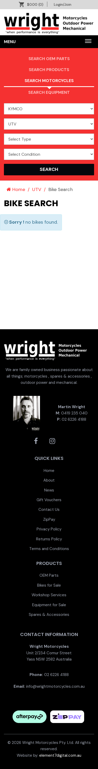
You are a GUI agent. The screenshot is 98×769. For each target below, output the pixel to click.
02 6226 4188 (74, 419)
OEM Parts (49, 575)
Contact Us (49, 509)
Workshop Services (49, 595)
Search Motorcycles (49, 80)
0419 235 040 (74, 413)
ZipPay (49, 519)
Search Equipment (49, 92)
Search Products (49, 69)
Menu (10, 41)
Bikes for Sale (49, 585)
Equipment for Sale (49, 605)
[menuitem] (49, 470)
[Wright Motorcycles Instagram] (52, 441)
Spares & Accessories (49, 614)
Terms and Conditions (49, 548)
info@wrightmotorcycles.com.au (55, 686)
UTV (36, 189)
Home (16, 189)
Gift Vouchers (49, 499)
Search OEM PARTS (49, 58)
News (49, 490)
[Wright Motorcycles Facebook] (36, 441)
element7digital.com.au (60, 755)
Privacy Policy (49, 529)
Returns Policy (49, 539)
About (49, 480)
